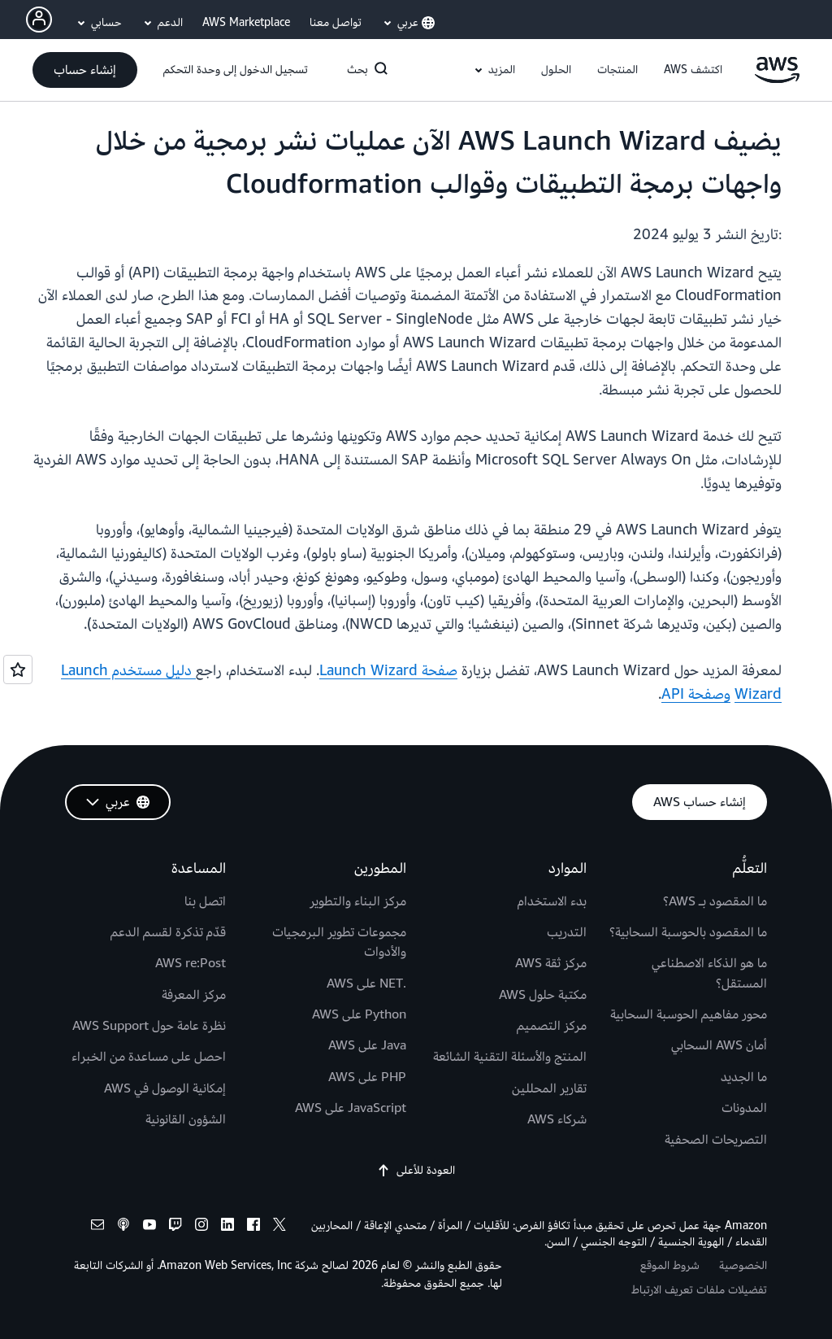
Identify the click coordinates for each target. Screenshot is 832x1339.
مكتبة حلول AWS (543, 995)
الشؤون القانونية (185, 1119)
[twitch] (175, 1227)
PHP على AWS (367, 1077)
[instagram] (201, 1227)
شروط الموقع (670, 1265)
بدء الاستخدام (552, 901)
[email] (97, 1227)
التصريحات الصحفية (716, 1139)
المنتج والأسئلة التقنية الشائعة (510, 1056)
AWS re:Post (190, 963)
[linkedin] (227, 1227)
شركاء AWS (557, 1119)
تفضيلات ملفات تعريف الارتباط (699, 1289)
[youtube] (149, 1227)
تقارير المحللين (549, 1088)
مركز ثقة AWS (551, 963)
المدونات (744, 1108)
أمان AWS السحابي (719, 1045)
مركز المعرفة (194, 995)
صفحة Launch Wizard (388, 671)
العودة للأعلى (416, 1170)
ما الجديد (744, 1077)
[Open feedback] (17, 669)
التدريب (567, 932)
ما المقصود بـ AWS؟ (715, 901)
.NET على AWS (366, 983)
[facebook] (253, 1227)
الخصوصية (743, 1265)
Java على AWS (367, 1045)
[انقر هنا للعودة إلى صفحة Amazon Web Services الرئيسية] (777, 79)
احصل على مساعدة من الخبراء (149, 1056)
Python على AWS (359, 1014)
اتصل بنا (205, 901)
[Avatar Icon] (39, 20)
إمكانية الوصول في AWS (165, 1088)
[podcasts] (123, 1227)
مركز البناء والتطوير (358, 901)
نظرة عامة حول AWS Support (149, 1026)
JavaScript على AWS (350, 1108)
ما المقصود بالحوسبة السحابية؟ (688, 932)
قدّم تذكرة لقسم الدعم (168, 932)
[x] (279, 1227)
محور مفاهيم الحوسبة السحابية (688, 1014)
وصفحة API (695, 694)
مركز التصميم (552, 1026)
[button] (693, 70)
